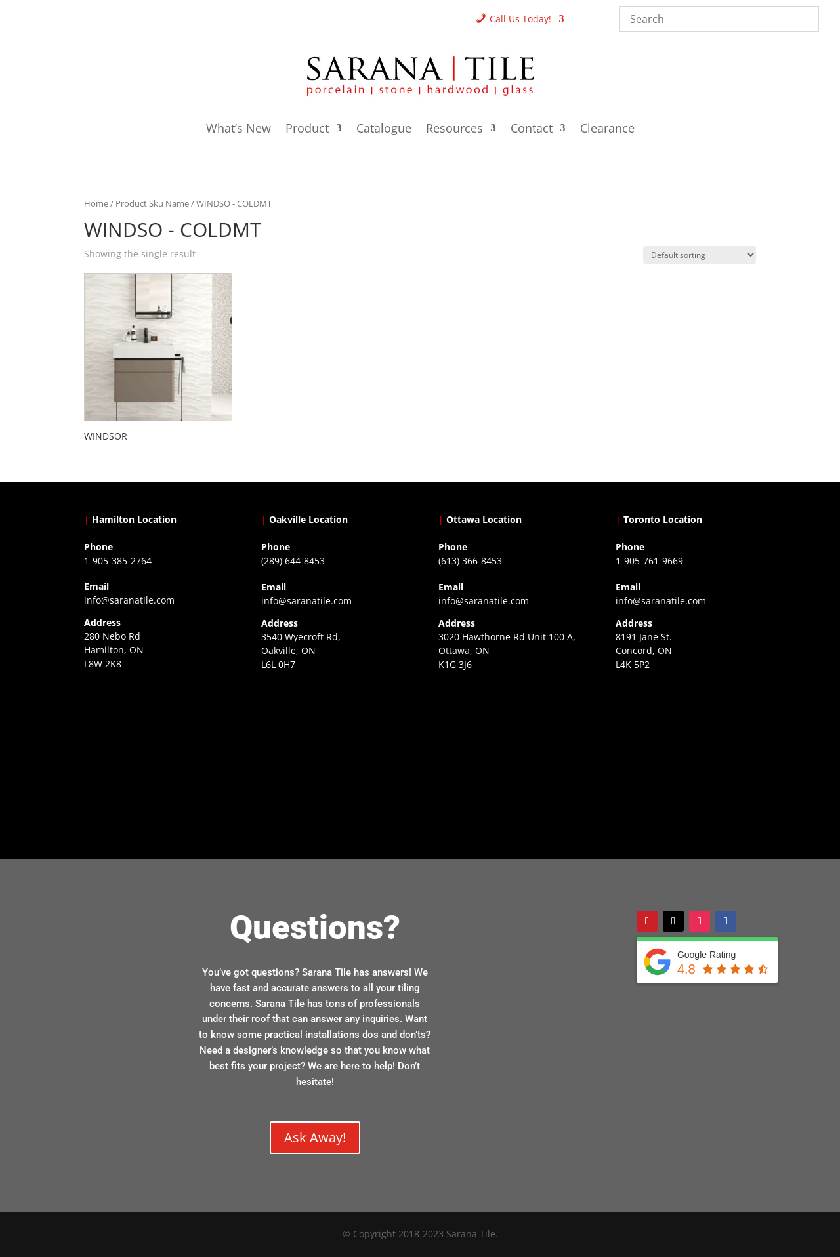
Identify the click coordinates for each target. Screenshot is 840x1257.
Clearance (607, 129)
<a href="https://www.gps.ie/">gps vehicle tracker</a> (686, 755)
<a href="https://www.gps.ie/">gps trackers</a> (154, 755)
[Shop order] (699, 255)
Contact (532, 129)
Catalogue (383, 129)
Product (307, 129)
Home (96, 203)
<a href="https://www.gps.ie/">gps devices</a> (508, 755)
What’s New (238, 129)
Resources (454, 129)
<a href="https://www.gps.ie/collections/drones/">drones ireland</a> (331, 755)
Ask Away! (315, 1137)
